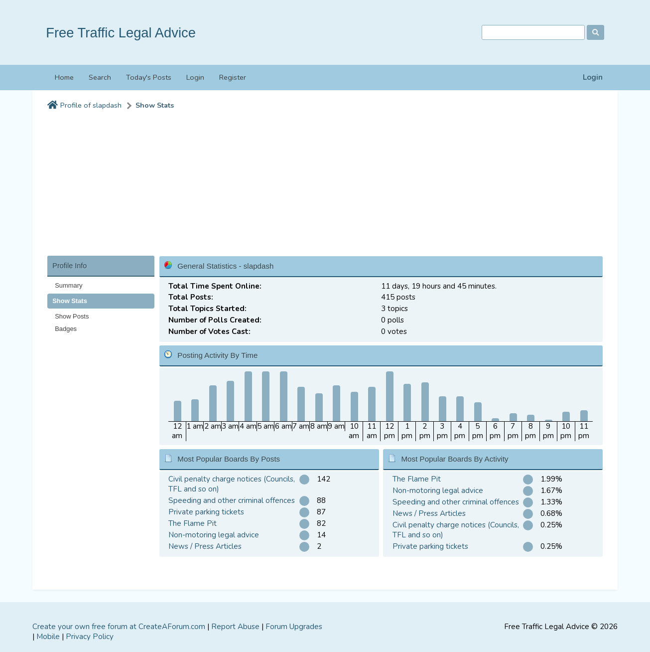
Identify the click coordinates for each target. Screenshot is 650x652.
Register (232, 77)
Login (593, 77)
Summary (68, 285)
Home (64, 77)
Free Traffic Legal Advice (121, 32)
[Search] (533, 32)
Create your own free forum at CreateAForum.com (118, 627)
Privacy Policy (90, 637)
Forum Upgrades (293, 627)
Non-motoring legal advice (213, 535)
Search (100, 77)
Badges (66, 328)
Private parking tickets (206, 512)
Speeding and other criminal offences (231, 500)
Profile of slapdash (91, 105)
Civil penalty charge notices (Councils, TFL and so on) (231, 484)
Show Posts (72, 316)
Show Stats (154, 105)
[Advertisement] (325, 186)
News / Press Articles (205, 546)
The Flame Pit (192, 523)
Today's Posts (148, 77)
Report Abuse (235, 627)
